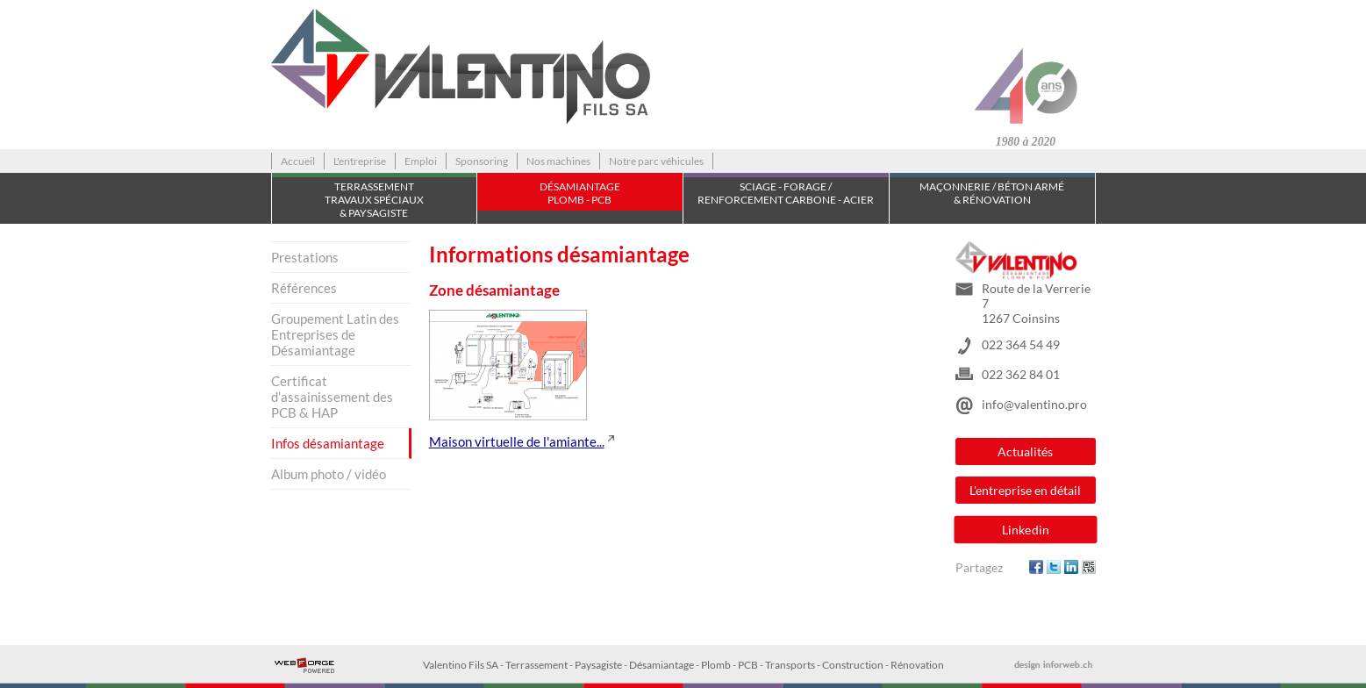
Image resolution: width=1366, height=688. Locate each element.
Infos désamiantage (327, 443)
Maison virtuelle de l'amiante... (516, 441)
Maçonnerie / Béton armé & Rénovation (991, 193)
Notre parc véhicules (656, 161)
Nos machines (558, 161)
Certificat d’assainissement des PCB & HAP (332, 396)
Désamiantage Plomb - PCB (580, 193)
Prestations (305, 257)
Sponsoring (481, 161)
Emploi (420, 161)
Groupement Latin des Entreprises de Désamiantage (335, 334)
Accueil (298, 161)
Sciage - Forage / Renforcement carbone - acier (785, 193)
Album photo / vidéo (328, 474)
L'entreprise (359, 161)
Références (304, 288)
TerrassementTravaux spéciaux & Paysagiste (374, 199)
